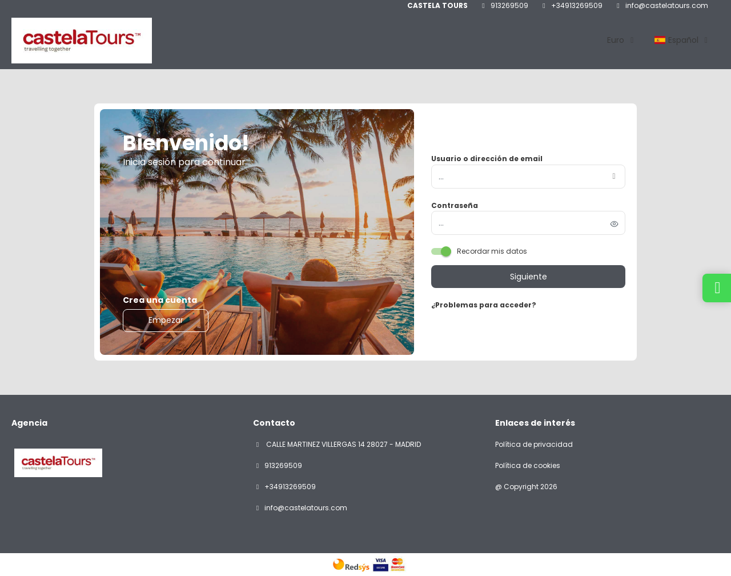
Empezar (165, 320)
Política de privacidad (534, 444)
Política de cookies (527, 465)
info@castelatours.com (666, 5)
